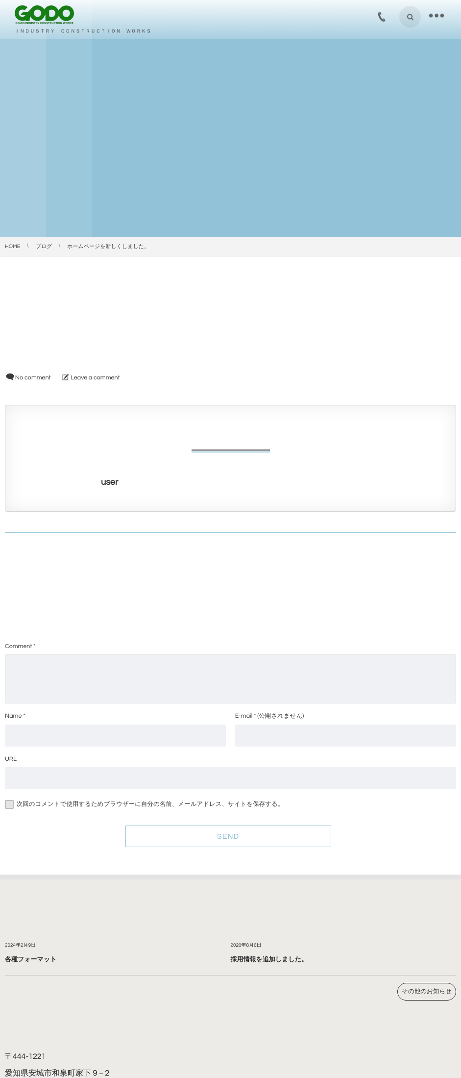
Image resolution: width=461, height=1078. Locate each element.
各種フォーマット (31, 959)
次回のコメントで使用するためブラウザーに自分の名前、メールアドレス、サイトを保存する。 (150, 804)
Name (13, 716)
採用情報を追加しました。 (269, 959)
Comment (18, 646)
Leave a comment (95, 378)
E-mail (244, 716)
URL (11, 759)
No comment (33, 378)
